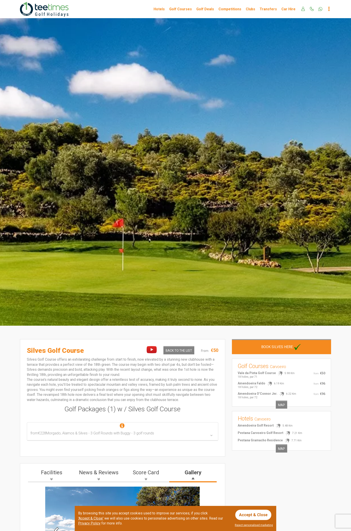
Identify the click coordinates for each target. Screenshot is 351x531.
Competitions (229, 9)
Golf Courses (180, 9)
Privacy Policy (89, 523)
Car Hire (288, 9)
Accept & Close (253, 514)
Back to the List (179, 350)
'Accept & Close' (90, 518)
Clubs (250, 9)
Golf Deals (205, 9)
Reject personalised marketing (254, 525)
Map (281, 405)
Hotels (159, 9)
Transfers (268, 9)
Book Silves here (281, 347)
